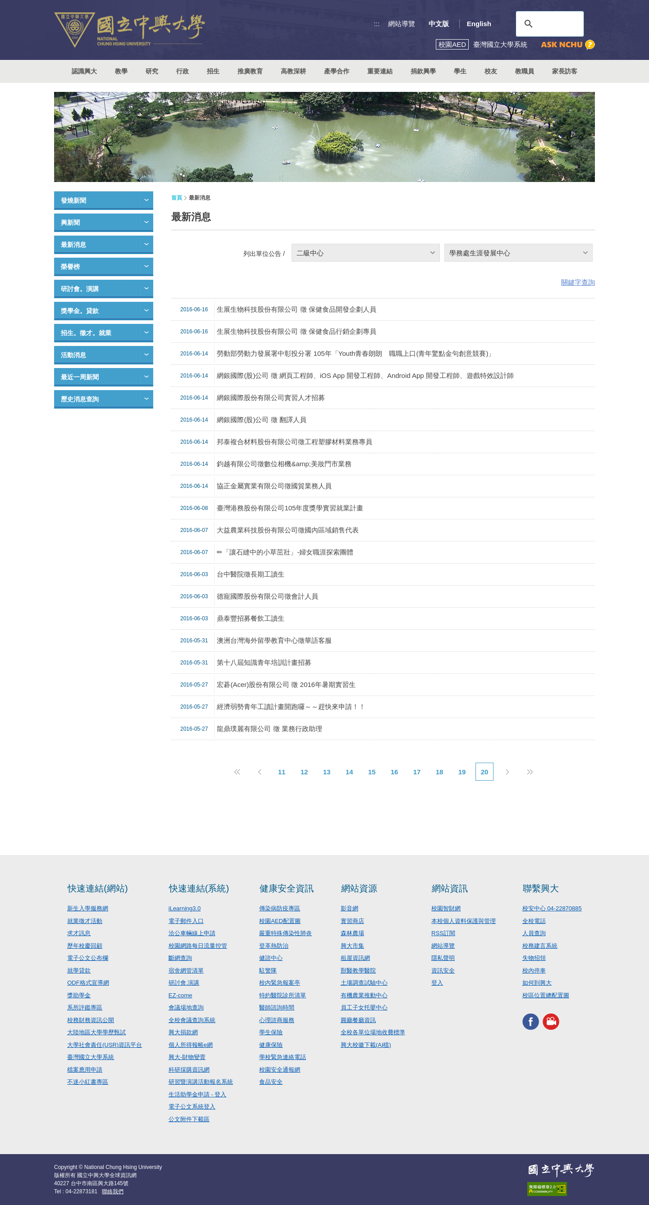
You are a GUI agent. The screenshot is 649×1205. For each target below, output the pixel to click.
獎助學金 (79, 995)
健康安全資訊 (287, 888)
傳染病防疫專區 (279, 908)
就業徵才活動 (84, 921)
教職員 (524, 71)
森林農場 (352, 933)
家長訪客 (564, 71)
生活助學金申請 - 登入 (198, 1094)
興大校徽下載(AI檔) (366, 1044)
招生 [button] (213, 71)
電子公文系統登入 (192, 1106)
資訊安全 (443, 970)
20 (485, 772)
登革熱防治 (273, 945)
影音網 (349, 908)
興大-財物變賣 (187, 1057)
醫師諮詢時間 (276, 1007)
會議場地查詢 (186, 1007)
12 (304, 772)
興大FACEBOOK (530, 1021)
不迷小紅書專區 (87, 1081)
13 (327, 772)
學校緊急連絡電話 (282, 1057)
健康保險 (271, 1044)
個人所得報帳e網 (191, 1044)
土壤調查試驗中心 (364, 982)
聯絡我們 (112, 1191)
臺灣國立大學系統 (90, 1057)
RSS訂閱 (443, 933)
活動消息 (73, 355)
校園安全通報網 (279, 1069)
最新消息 (73, 244)
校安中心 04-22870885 (552, 908)
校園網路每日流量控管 (198, 945)
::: (377, 23)
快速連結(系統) (199, 888)
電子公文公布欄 (87, 958)
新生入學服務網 (87, 908)
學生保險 (271, 1032)
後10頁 (530, 772)
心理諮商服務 (276, 1020)
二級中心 (310, 253)
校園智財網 (446, 908)
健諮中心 (271, 958)
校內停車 (534, 970)
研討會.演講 (184, 982)
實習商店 (352, 921)
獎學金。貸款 (80, 310)
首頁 (176, 198)
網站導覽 (401, 23)
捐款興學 (423, 71)
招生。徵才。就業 (86, 332)
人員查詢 (534, 933)
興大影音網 (551, 1021)
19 (462, 772)
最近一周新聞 (80, 377)
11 (282, 772)
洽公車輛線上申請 (192, 933)
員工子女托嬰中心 (364, 1007)
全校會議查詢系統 (192, 1020)
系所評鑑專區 (84, 1007)
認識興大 (84, 71)
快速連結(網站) (98, 888)
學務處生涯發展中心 (479, 253)
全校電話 (534, 921)
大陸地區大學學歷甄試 (96, 1032)
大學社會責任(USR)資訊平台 (104, 1044)
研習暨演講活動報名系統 (201, 1081)
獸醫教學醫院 (358, 970)
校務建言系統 (540, 945)
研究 (152, 71)
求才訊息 (79, 933)
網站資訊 (450, 888)
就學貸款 (79, 970)
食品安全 (271, 1081)
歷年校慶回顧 (84, 945)
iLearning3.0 (185, 908)
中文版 (439, 23)
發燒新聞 (73, 200)
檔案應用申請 (84, 1069)
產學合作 (336, 71)
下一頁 (507, 772)
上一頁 (259, 772)
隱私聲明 (443, 958)
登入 (437, 982)
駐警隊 (268, 970)
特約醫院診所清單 (282, 995)
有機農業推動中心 (364, 995)
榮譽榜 (70, 266)
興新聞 (70, 222)
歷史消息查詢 (80, 399)
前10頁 (237, 772)
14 (349, 772)
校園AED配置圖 (280, 921)
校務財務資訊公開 (90, 1020)
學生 (460, 71)
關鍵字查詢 (578, 282)
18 (439, 772)
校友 (490, 71)
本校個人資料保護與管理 (463, 921)
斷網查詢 (180, 958)
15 (372, 772)
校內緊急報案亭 (279, 982)
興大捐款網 (183, 1032)
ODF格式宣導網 (88, 982)
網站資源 (359, 888)
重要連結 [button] (380, 71)
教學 (121, 71)
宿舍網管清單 (186, 970)
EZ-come (180, 995)
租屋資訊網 (355, 958)
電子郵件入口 (186, 921)
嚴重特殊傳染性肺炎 (285, 933)
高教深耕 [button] (293, 71)
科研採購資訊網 (189, 1069)
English (479, 23)
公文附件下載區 (189, 1119)
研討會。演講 (80, 288)
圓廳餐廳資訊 (358, 1020)
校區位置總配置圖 (545, 995)
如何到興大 (537, 982)
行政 (182, 71)
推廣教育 (250, 71)
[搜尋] (548, 23)
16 (394, 772)
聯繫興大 (541, 888)
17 (417, 772)
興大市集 (352, 945)
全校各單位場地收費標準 (373, 1032)
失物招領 (534, 958)
